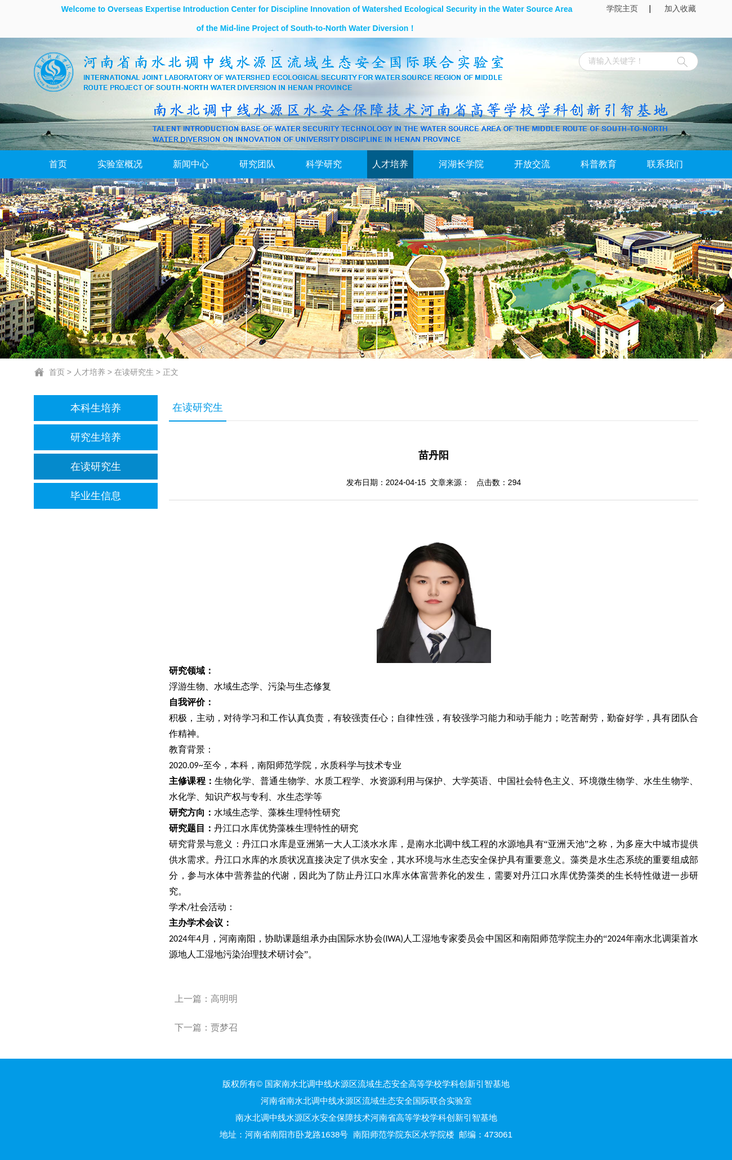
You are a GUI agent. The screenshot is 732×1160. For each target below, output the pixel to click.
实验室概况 (119, 164)
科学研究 (324, 164)
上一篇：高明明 (206, 999)
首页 (58, 164)
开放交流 (532, 164)
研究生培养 (95, 437)
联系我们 (665, 164)
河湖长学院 (461, 164)
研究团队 (257, 164)
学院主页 (622, 8)
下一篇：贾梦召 (206, 1027)
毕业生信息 (95, 495)
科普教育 (599, 164)
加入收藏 (681, 8)
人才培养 (390, 164)
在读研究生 (134, 372)
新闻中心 (191, 164)
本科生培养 (95, 408)
